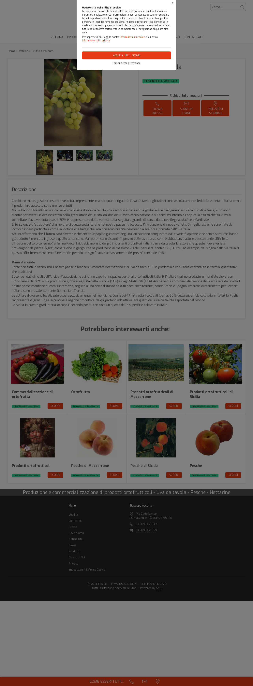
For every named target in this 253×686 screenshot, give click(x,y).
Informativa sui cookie (132, 37)
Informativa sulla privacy (96, 40)
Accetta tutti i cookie (126, 55)
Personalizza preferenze (126, 63)
